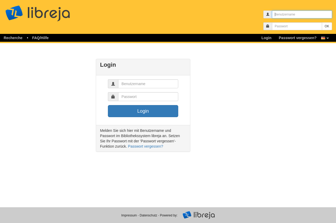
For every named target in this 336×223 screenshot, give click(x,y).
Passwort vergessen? (145, 146)
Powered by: (168, 215)
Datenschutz (148, 215)
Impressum (129, 215)
